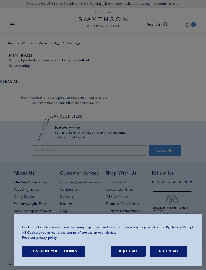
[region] (108, 240)
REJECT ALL (128, 251)
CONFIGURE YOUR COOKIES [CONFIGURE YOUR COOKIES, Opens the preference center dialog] (53, 251)
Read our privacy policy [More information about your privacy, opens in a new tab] (39, 238)
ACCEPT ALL (168, 251)
